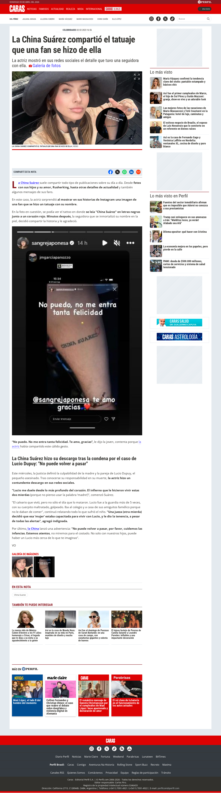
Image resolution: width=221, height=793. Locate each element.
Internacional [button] (94, 9)
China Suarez (20, 594)
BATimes (161, 756)
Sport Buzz (141, 764)
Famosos (44, 9)
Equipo (125, 772)
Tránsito (166, 772)
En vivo (204, 9)
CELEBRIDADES (69, 30)
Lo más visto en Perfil (169, 195)
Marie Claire (91, 756)
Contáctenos (95, 772)
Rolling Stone (124, 764)
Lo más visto (161, 72)
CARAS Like (113, 8)
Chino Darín (102, 19)
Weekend (118, 756)
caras (93, 678)
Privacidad (112, 772)
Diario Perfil (62, 756)
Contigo (81, 764)
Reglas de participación (145, 772)
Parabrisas (133, 756)
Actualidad (57, 9)
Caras (70, 764)
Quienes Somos (76, 772)
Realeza (70, 9)
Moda (80, 9)
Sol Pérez (14, 19)
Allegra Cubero (47, 19)
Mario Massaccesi (85, 19)
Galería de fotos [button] (45, 65)
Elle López (116, 19)
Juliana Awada (29, 19)
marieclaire (60, 678)
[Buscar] (191, 18)
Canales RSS (57, 772)
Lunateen (147, 756)
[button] (77, 110)
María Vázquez (65, 19)
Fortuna (105, 756)
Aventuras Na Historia (101, 764)
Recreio (155, 764)
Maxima (166, 764)
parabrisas (126, 678)
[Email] (138, 172)
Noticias (32, 9)
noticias (27, 678)
